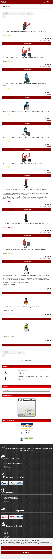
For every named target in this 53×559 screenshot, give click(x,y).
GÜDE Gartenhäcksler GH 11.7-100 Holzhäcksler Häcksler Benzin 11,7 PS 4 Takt (24, 57)
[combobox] (12, 13)
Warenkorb (6, 531)
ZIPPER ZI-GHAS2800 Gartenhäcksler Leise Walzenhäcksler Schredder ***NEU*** (24, 333)
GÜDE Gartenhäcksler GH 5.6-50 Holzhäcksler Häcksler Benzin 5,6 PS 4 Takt (23, 163)
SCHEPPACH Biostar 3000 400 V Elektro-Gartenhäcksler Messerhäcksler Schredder (25, 189)
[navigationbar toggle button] (51, 2)
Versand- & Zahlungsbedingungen (11, 498)
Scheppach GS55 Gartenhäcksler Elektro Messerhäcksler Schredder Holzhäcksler (24, 249)
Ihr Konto (6, 533)
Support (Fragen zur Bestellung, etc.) (11, 469)
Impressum (6, 502)
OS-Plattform (6, 536)
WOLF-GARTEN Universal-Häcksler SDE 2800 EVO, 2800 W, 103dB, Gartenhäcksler (25, 307)
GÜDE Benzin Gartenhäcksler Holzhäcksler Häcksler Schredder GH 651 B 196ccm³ (24, 31)
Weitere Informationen (26, 556)
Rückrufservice (7, 466)
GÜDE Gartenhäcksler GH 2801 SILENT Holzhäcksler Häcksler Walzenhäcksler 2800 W (26, 137)
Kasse (5, 535)
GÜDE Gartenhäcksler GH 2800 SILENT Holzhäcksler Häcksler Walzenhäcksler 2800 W (26, 111)
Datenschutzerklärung (31, 545)
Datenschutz (6, 501)
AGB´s (5, 500)
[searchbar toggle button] (44, 2)
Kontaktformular (7, 467)
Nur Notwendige (26, 552)
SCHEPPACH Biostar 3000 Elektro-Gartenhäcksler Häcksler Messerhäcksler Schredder (25, 223)
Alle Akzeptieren (26, 548)
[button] (3, 13)
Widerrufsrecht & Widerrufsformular (11, 497)
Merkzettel (6, 532)
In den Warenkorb (26, 43)
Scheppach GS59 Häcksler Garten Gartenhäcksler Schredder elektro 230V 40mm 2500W (26, 275)
